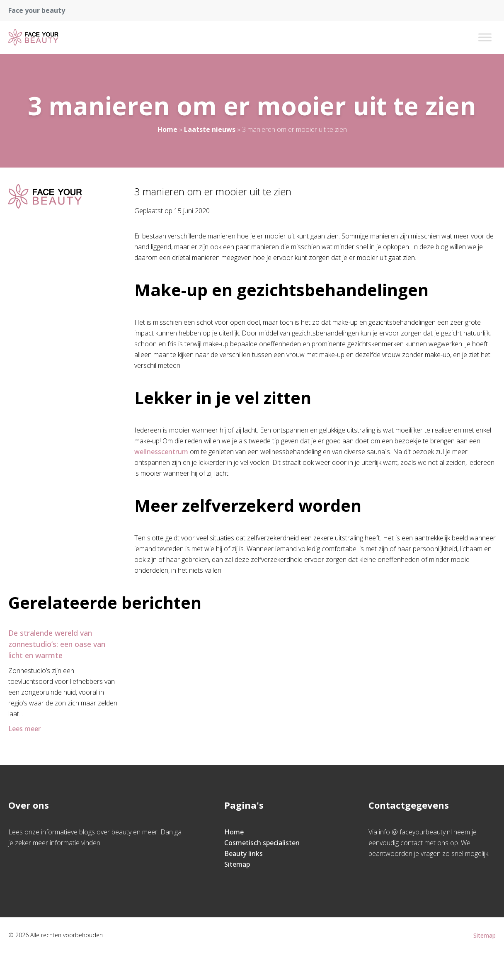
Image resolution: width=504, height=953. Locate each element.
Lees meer (25, 728)
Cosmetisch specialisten (262, 842)
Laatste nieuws (209, 129)
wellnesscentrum (161, 451)
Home (167, 129)
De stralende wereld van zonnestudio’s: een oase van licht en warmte (56, 644)
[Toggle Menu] (485, 37)
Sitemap (237, 864)
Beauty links (243, 853)
